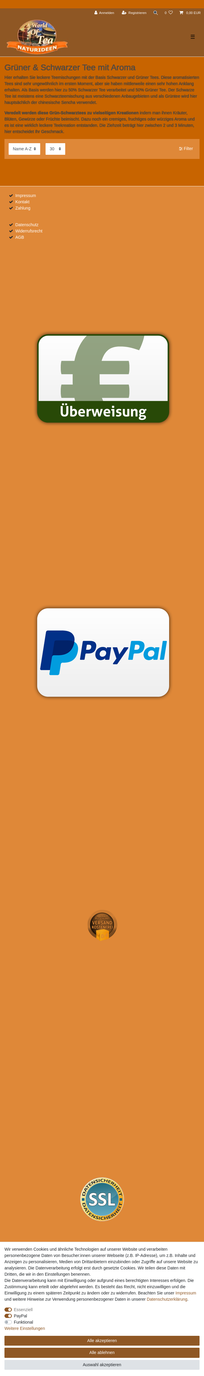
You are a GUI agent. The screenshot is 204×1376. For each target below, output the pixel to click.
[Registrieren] (133, 13)
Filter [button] (186, 148)
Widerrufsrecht (28, 231)
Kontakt (22, 201)
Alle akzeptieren (102, 1340)
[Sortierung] (24, 149)
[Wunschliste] (168, 13)
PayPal (20, 1315)
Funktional (23, 1322)
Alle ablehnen (102, 1352)
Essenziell (23, 1309)
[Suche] (155, 13)
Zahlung (22, 208)
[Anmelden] (104, 13)
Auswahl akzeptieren (102, 1364)
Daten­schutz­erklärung (167, 1299)
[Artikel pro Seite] (55, 149)
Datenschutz (26, 224)
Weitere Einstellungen (24, 1328)
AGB (19, 237)
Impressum (25, 195)
